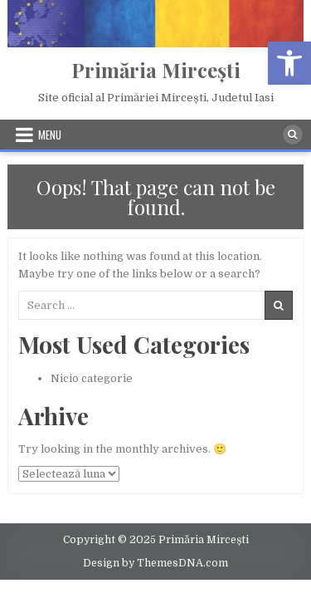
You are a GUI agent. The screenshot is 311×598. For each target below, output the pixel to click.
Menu (49, 134)
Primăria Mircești (156, 69)
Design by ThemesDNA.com (155, 563)
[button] (289, 63)
